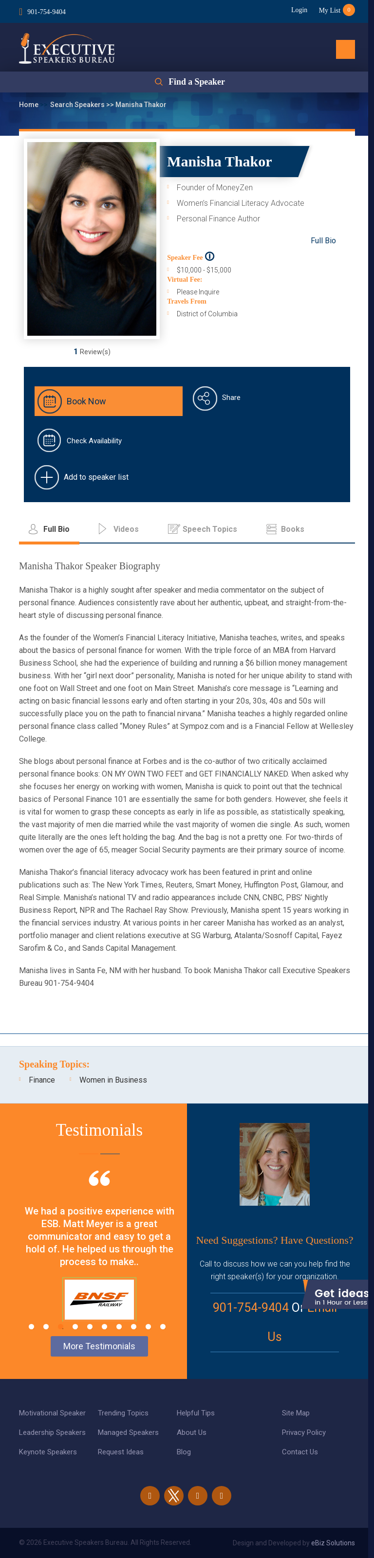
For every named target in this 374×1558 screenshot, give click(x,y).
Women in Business (113, 1080)
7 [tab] (119, 1326)
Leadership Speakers (52, 1432)
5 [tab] (90, 1326)
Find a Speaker (196, 82)
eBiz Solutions (333, 1543)
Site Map (296, 1413)
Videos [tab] (126, 529)
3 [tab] (60, 1326)
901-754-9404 (46, 11)
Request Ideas (121, 1452)
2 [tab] (46, 1326)
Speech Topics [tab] (210, 529)
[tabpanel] (99, 1258)
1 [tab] (31, 1326)
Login (298, 10)
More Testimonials (99, 1346)
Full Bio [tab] (56, 529)
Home (29, 105)
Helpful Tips (196, 1413)
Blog (184, 1452)
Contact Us (300, 1452)
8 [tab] (133, 1326)
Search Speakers (78, 105)
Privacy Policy (304, 1432)
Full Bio (323, 240)
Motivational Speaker (52, 1413)
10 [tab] (163, 1326)
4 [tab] (75, 1326)
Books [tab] (292, 529)
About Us (191, 1432)
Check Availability (94, 440)
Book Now (86, 401)
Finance (42, 1080)
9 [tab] (148, 1326)
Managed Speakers (128, 1432)
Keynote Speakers (48, 1452)
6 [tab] (104, 1326)
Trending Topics (123, 1413)
